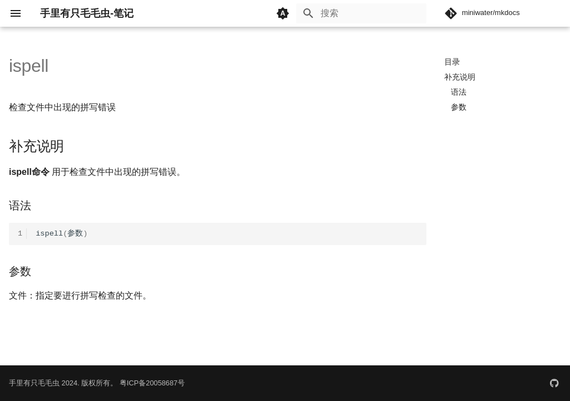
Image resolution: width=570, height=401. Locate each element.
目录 (452, 61)
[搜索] (361, 13)
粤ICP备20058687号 (152, 383)
